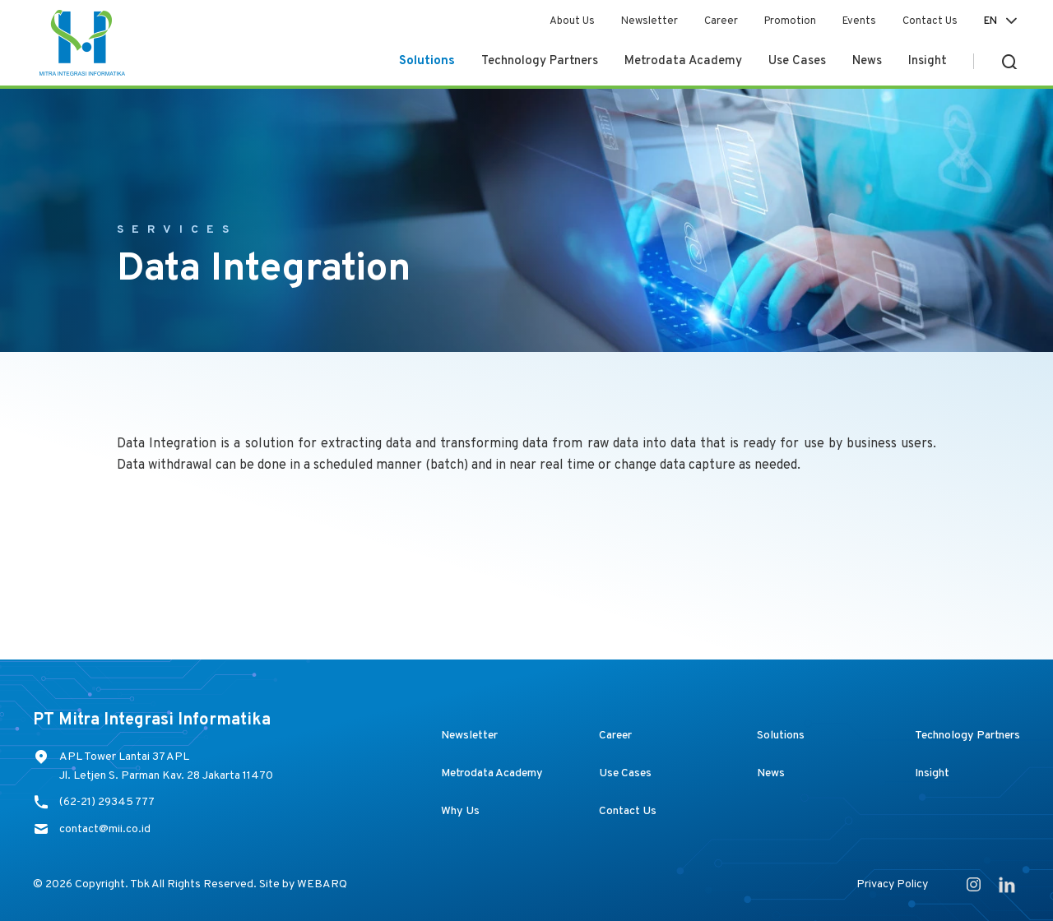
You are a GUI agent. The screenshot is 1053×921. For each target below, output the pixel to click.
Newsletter (649, 21)
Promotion (790, 21)
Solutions (427, 61)
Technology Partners (539, 61)
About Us (572, 21)
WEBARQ (322, 884)
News (867, 61)
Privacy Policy (892, 884)
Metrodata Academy (683, 61)
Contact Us (930, 21)
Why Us (460, 811)
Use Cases (797, 61)
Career (721, 21)
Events (859, 21)
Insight (927, 61)
